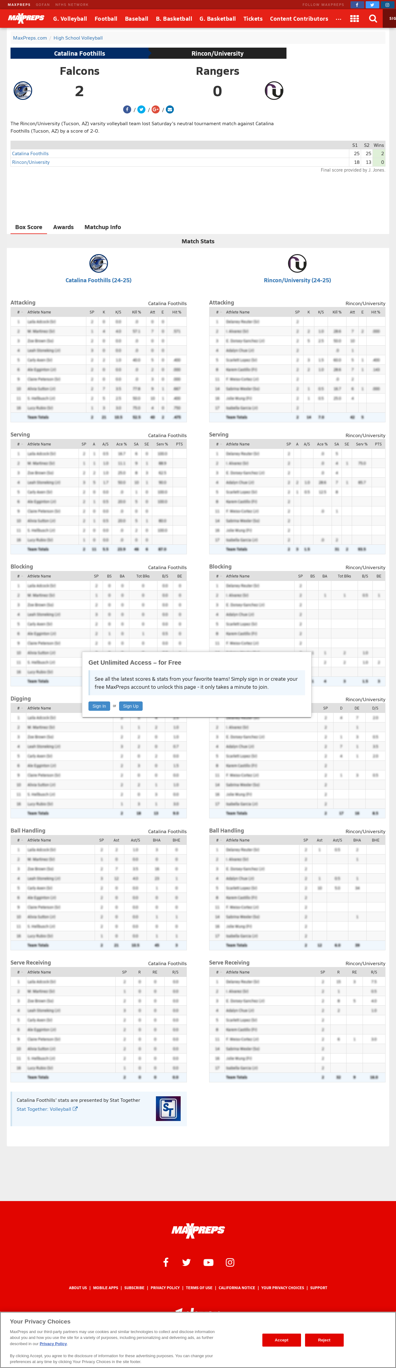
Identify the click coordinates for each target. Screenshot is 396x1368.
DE (357, 707)
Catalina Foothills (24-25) (98, 280)
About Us (78, 1287)
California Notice (237, 1287)
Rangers (217, 70)
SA (136, 443)
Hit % (176, 311)
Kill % (136, 311)
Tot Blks (143, 575)
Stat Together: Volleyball (47, 1109)
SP (92, 311)
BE (179, 575)
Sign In (99, 706)
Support (318, 1287)
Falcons (80, 70)
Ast (116, 839)
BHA (157, 839)
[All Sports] (339, 18)
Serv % (162, 443)
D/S (375, 707)
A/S (105, 443)
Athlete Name (39, 311)
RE (155, 972)
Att (152, 311)
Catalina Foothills (79, 53)
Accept (281, 1340)
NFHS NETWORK (72, 4)
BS (109, 575)
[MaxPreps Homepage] (198, 1231)
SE (146, 443)
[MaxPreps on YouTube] (208, 1262)
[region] (198, 1340)
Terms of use (199, 1287)
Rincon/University (217, 53)
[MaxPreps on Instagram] (387, 4)
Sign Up (131, 706)
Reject (324, 1340)
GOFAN (43, 4)
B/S (165, 575)
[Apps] (355, 18)
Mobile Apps (105, 1287)
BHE (176, 839)
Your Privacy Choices (282, 1287)
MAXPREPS (19, 4)
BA (122, 575)
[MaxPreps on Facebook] (357, 4)
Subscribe (134, 1287)
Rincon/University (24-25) (297, 280)
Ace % (121, 443)
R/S (175, 972)
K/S (118, 311)
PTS (179, 443)
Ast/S (135, 839)
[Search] (373, 18)
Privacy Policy (165, 1287)
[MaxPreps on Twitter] (372, 4)
